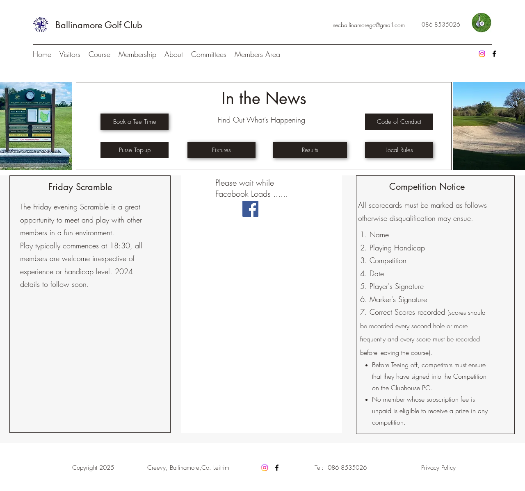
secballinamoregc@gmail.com (369, 25)
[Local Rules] (399, 150)
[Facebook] (494, 54)
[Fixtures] (221, 150)
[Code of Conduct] (399, 122)
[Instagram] (482, 54)
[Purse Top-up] (134, 150)
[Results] (310, 150)
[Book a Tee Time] (134, 122)
